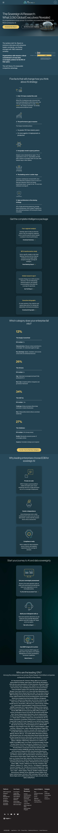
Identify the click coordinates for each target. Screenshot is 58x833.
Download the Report (11, 27)
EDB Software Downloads (27, 797)
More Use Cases (17, 804)
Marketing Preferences (33, 830)
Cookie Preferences (43, 830)
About (45, 791)
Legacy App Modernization (17, 794)
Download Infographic (28, 310)
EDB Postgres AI (7, 791)
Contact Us (47, 798)
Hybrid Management (6, 796)
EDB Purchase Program (27, 809)
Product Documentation (27, 794)
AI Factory (5, 798)
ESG (19, 830)
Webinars (36, 798)
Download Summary (28, 240)
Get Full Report (28, 289)
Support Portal (27, 800)
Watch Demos (28, 658)
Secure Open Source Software (17, 802)
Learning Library (38, 802)
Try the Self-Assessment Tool (28, 592)
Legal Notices (14, 830)
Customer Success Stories (38, 794)
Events (35, 796)
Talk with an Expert (28, 625)
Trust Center (27, 803)
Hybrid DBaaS (17, 796)
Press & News (47, 795)
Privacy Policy (24, 830)
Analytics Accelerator (6, 801)
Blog (35, 791)
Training (26, 801)
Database (5, 793)
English (8, 818)
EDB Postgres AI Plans (27, 806)
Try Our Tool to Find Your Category (29, 450)
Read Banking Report (28, 264)
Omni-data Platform (16, 799)
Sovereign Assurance (5, 804)
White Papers (37, 800)
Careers (46, 797)
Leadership (47, 793)
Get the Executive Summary (31, 27)
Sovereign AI (16, 791)
